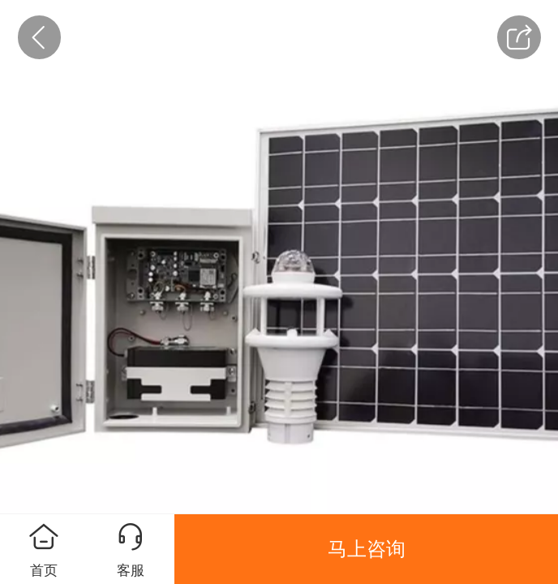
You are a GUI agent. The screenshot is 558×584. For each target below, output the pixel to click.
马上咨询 (367, 549)
